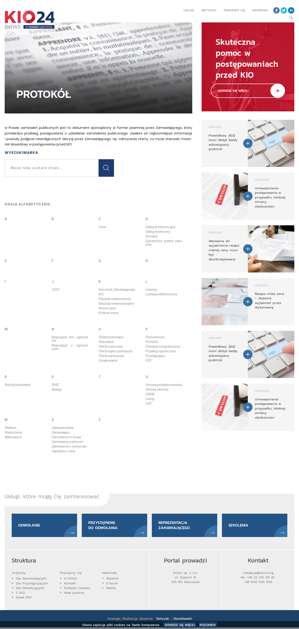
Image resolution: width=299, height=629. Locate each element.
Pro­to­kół (152, 342)
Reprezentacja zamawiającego (176, 526)
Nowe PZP (24, 598)
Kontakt (70, 584)
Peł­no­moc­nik (155, 337)
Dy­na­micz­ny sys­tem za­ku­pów (164, 242)
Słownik (112, 580)
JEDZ (55, 289)
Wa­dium (10, 428)
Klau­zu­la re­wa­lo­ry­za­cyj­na (116, 303)
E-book (112, 584)
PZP (149, 360)
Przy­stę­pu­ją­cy (155, 356)
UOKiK (150, 394)
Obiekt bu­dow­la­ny (111, 337)
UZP (149, 403)
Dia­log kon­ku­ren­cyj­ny (160, 227)
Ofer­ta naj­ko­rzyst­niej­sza (115, 351)
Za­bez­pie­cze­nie (63, 428)
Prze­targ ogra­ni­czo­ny (161, 351)
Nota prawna (74, 594)
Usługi (188, 10)
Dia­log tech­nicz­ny (158, 231)
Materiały (260, 10)
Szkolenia (239, 526)
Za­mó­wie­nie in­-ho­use (66, 437)
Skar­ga (56, 389)
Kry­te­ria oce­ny (108, 313)
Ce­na (102, 227)
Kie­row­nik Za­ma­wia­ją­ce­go (117, 289)
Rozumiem (208, 624)
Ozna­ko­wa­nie (108, 360)
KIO (101, 294)
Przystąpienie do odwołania (104, 526)
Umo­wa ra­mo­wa (157, 389)
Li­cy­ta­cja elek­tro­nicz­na (161, 294)
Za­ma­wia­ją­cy (61, 432)
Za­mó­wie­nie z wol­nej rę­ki (69, 446)
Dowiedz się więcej (180, 624)
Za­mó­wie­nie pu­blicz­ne (67, 442)
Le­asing (151, 289)
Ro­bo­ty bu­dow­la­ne (18, 385)
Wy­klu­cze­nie (13, 432)
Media (111, 589)
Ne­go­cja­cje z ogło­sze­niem (70, 347)
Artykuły (208, 10)
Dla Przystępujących (32, 584)
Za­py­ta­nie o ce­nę (63, 451)
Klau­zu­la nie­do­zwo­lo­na (115, 299)
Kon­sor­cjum (107, 308)
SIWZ (55, 385)
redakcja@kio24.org (258, 574)
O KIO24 (70, 580)
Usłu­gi (150, 399)
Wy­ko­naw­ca (13, 437)
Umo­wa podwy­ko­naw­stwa (164, 385)
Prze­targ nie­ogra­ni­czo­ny (163, 346)
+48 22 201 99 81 (261, 578)
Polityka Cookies (77, 589)
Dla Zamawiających (31, 580)
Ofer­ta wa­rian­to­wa (111, 356)
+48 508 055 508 (258, 583)
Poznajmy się (233, 10)
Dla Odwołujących (30, 589)
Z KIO (20, 594)
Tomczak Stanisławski (174, 620)
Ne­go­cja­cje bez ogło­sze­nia (70, 339)
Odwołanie (30, 526)
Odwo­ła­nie (106, 342)
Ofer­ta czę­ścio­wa (111, 346)
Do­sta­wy (151, 236)
